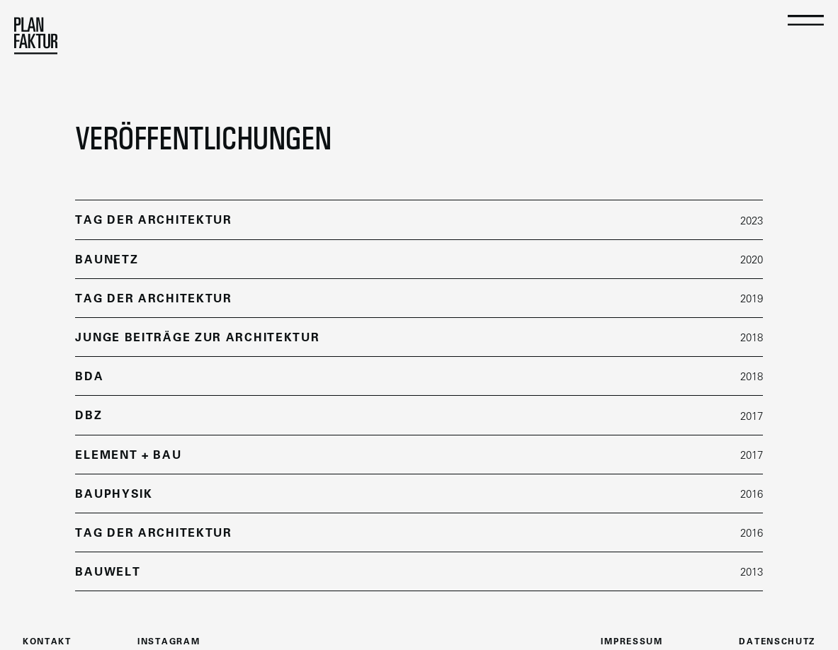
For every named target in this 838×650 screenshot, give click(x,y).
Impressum (631, 642)
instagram (168, 642)
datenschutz (777, 642)
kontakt (47, 642)
